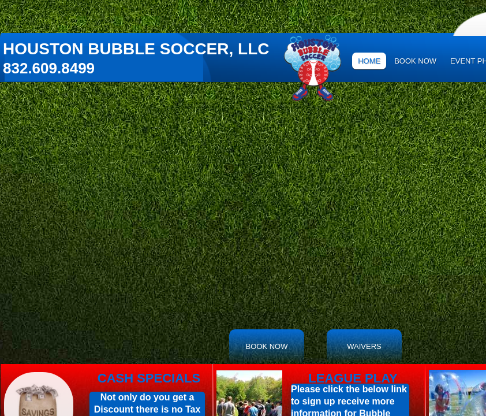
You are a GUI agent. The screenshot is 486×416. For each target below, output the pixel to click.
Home (369, 61)
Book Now (415, 61)
